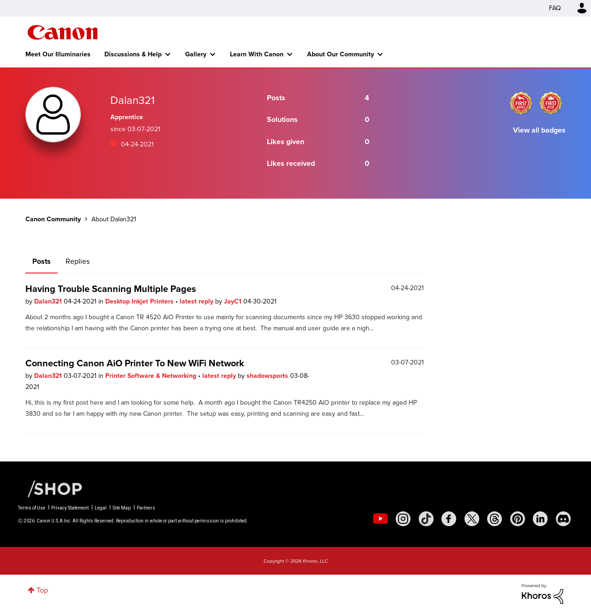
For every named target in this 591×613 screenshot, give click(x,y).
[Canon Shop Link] (50, 488)
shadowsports (268, 375)
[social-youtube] (380, 518)
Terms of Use (31, 507)
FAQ (555, 8)
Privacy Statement (70, 507)
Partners (146, 507)
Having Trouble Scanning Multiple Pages (110, 288)
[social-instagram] (403, 518)
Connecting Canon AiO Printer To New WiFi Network (134, 363)
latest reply (197, 301)
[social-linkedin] (540, 518)
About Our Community (340, 54)
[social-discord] (563, 518)
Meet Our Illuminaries (57, 54)
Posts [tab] (41, 261)
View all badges (539, 130)
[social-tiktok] (426, 518)
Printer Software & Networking (151, 375)
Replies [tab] (78, 261)
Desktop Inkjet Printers (140, 301)
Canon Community (62, 32)
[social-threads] (494, 518)
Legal (101, 507)
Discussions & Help (133, 54)
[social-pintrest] (517, 518)
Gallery (195, 54)
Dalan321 (49, 301)
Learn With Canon (256, 54)
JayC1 (233, 301)
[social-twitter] (471, 518)
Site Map (122, 507)
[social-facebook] (448, 518)
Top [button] (42, 590)
